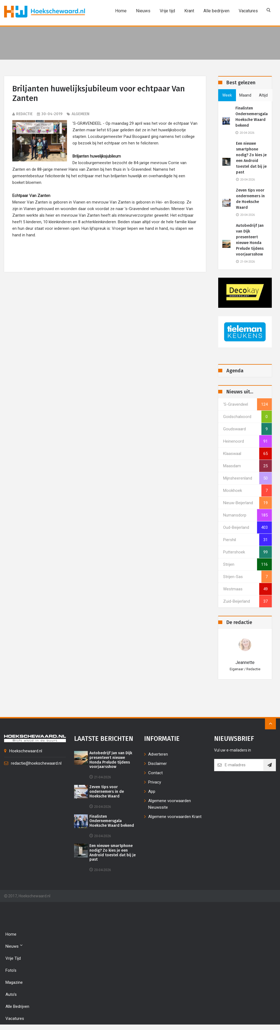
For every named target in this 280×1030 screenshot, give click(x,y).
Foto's (10, 970)
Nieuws (142, 10)
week (227, 95)
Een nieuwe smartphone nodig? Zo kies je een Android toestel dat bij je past (251, 158)
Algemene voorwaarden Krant (175, 816)
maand (245, 95)
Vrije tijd (166, 10)
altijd (263, 95)
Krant (188, 10)
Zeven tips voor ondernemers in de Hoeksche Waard (250, 199)
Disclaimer (157, 763)
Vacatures (247, 10)
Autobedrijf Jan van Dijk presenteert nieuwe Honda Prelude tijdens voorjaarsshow (250, 240)
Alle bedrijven (216, 10)
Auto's (11, 994)
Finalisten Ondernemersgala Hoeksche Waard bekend (251, 117)
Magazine (14, 982)
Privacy (154, 782)
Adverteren (158, 754)
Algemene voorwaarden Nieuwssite (169, 804)
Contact (155, 772)
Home (120, 10)
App (151, 791)
